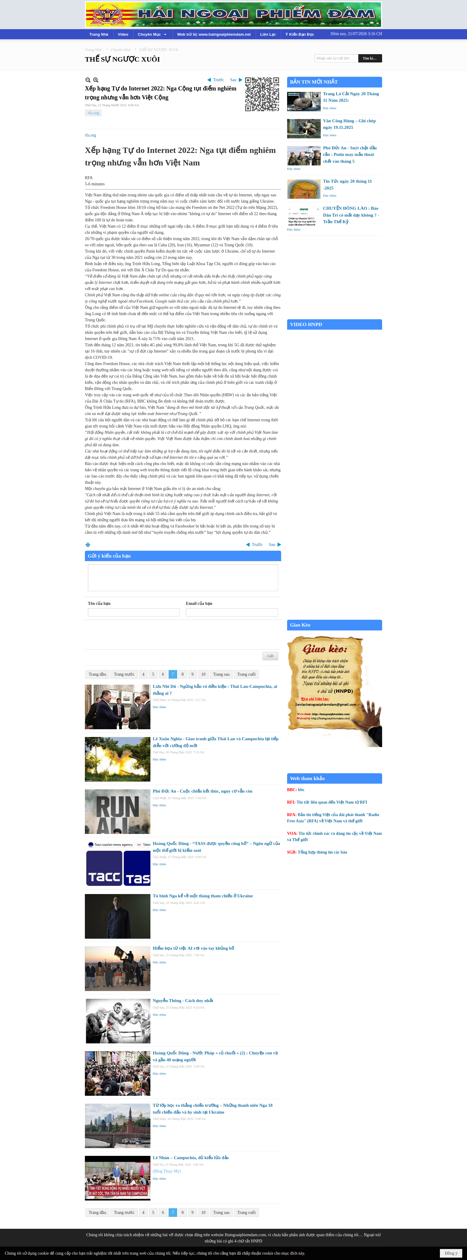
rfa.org (93, 113)
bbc (301, 790)
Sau (233, 80)
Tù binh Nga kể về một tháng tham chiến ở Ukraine (203, 895)
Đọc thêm (159, 707)
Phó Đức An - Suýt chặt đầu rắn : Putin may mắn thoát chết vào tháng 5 (350, 154)
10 (203, 674)
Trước (218, 80)
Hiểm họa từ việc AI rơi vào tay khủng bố (193, 948)
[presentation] (133, 634)
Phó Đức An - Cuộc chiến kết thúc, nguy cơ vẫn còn (203, 791)
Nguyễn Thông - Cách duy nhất (183, 1000)
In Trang (88, 544)
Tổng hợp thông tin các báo (322, 852)
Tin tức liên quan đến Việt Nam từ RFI (332, 802)
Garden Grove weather (334, 316)
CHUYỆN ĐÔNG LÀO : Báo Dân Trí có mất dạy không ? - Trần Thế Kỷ (351, 215)
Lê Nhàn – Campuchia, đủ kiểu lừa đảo (191, 1157)
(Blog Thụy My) (167, 1171)
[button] (152, 34)
